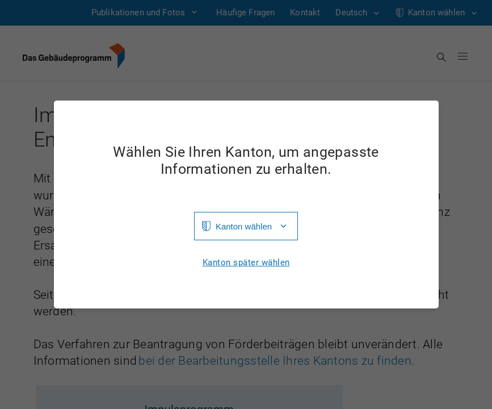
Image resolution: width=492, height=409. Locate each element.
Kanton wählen (244, 226)
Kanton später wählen (246, 262)
